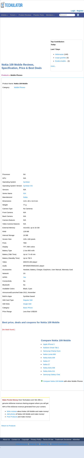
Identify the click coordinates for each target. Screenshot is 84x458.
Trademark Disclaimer (63, 439)
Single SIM (27, 304)
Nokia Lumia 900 (49, 354)
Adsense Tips (34, 444)
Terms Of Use (48, 439)
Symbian (26, 182)
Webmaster (59, 54)
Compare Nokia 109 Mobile (53, 381)
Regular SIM (27, 300)
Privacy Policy (36, 439)
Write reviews (12, 411)
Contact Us (16, 439)
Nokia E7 (46, 364)
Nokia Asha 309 (49, 358)
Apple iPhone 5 (49, 344)
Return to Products (8, 426)
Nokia (25, 197)
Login (73, 11)
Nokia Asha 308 (49, 368)
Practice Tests (38, 15)
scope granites (60, 58)
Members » (50, 15)
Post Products (12, 417)
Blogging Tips (45, 444)
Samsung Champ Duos (51, 351)
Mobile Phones (19, 87)
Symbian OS (28, 186)
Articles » (4, 15)
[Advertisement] (39, 36)
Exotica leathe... (61, 61)
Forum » (13, 15)
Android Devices (22, 444)
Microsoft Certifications (59, 444)
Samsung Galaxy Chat (51, 374)
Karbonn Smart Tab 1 (51, 348)
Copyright (25, 439)
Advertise (76, 439)
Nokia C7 (46, 361)
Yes (24, 277)
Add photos (11, 414)
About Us (6, 439)
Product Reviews (25, 15)
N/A (24, 193)
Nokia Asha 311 (49, 371)
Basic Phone (28, 308)
